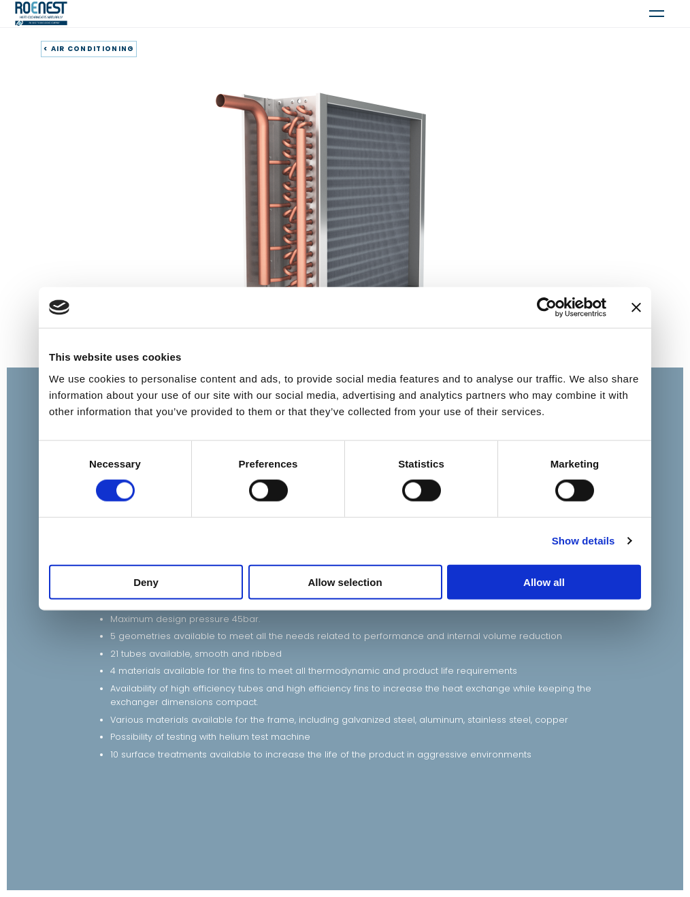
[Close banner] (636, 307)
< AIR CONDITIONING (89, 49)
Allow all (544, 581)
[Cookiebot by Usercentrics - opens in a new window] (546, 307)
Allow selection (345, 581)
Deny (146, 581)
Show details (583, 541)
